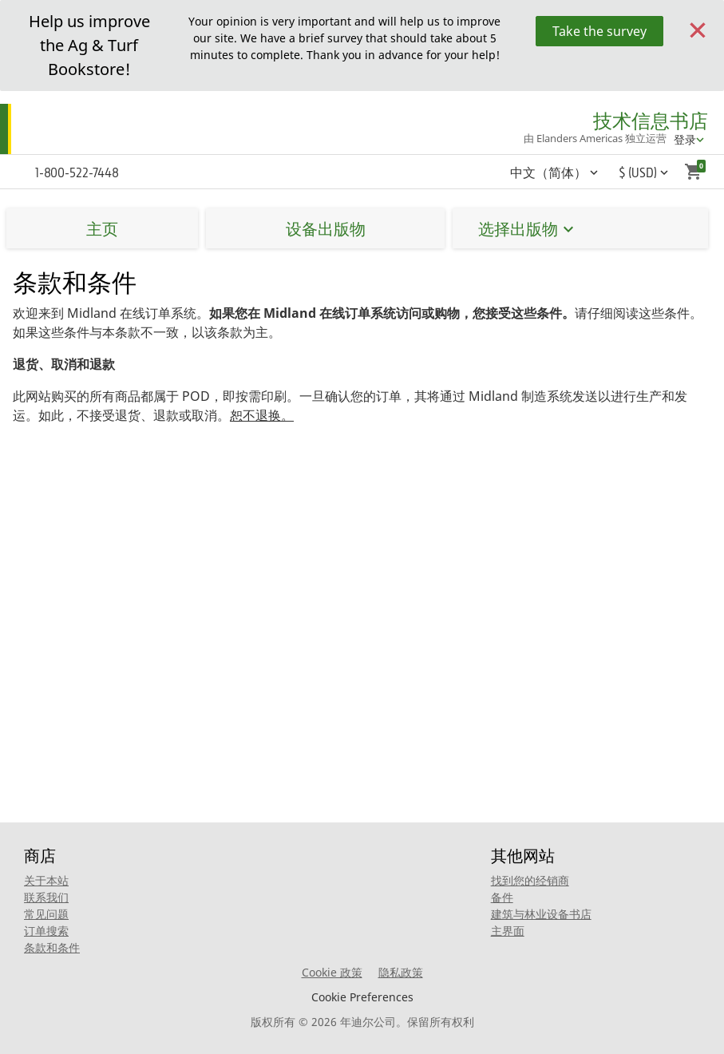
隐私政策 (400, 972)
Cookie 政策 (332, 972)
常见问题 (46, 913)
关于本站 (46, 880)
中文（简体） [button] (548, 172)
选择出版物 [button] (518, 229)
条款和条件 (52, 947)
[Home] (78, 129)
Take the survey (599, 31)
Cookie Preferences (362, 996)
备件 (502, 897)
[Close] (697, 28)
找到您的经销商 (530, 880)
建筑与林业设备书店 (541, 913)
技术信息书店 (650, 121)
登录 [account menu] (685, 139)
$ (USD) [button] (638, 172)
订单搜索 (46, 930)
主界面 (507, 930)
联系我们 (46, 897)
